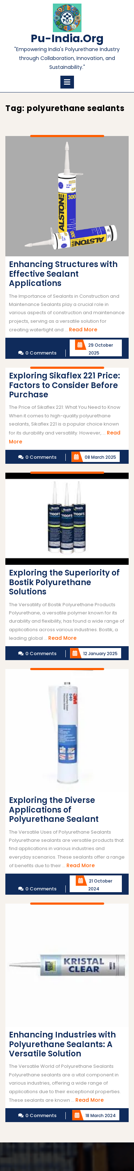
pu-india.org (67, 38)
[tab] (67, 82)
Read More (83, 329)
